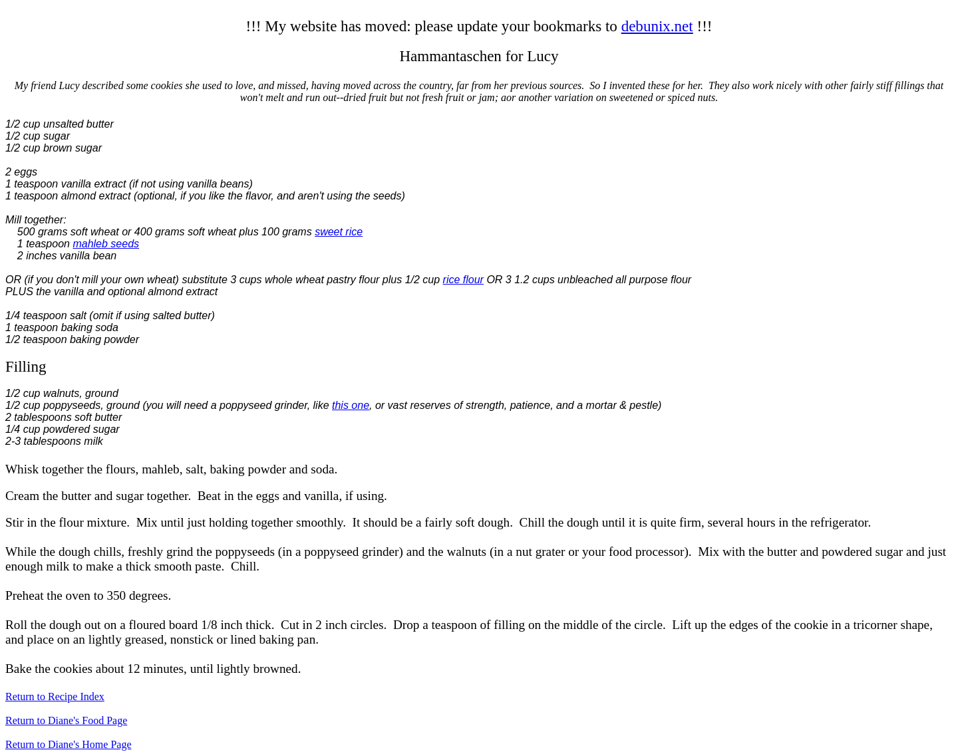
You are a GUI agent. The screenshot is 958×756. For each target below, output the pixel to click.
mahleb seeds (106, 243)
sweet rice (339, 231)
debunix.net (657, 26)
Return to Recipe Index (54, 696)
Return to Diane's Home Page (68, 744)
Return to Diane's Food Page (66, 720)
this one (350, 405)
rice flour (463, 279)
